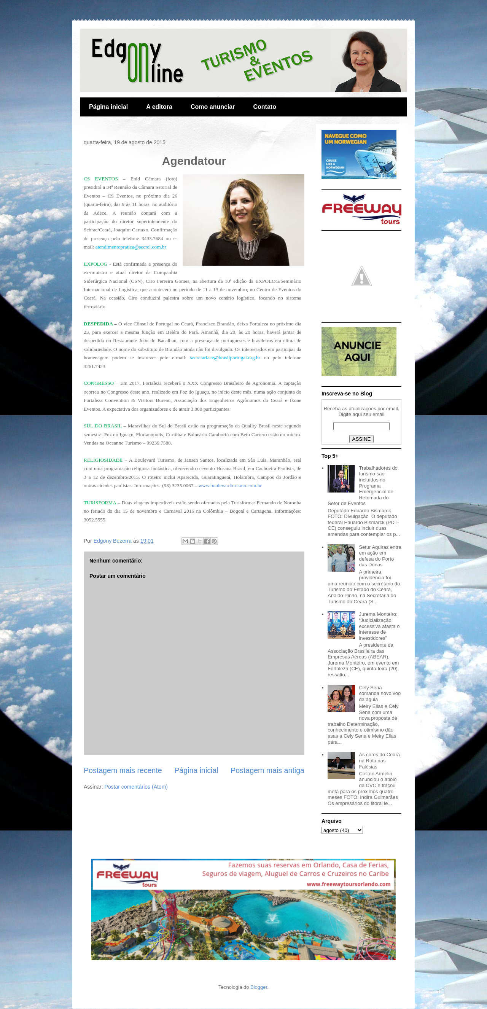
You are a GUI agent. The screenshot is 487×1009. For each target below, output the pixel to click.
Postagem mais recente (123, 770)
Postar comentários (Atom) (136, 787)
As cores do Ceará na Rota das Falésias (379, 760)
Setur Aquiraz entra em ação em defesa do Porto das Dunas (380, 556)
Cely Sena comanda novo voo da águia (380, 693)
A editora (159, 107)
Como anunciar (213, 107)
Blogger (258, 987)
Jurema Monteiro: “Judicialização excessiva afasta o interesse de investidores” (379, 626)
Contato (264, 107)
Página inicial (108, 107)
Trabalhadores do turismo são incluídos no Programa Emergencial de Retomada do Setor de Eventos (363, 486)
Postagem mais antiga (267, 770)
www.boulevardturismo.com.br (230, 485)
